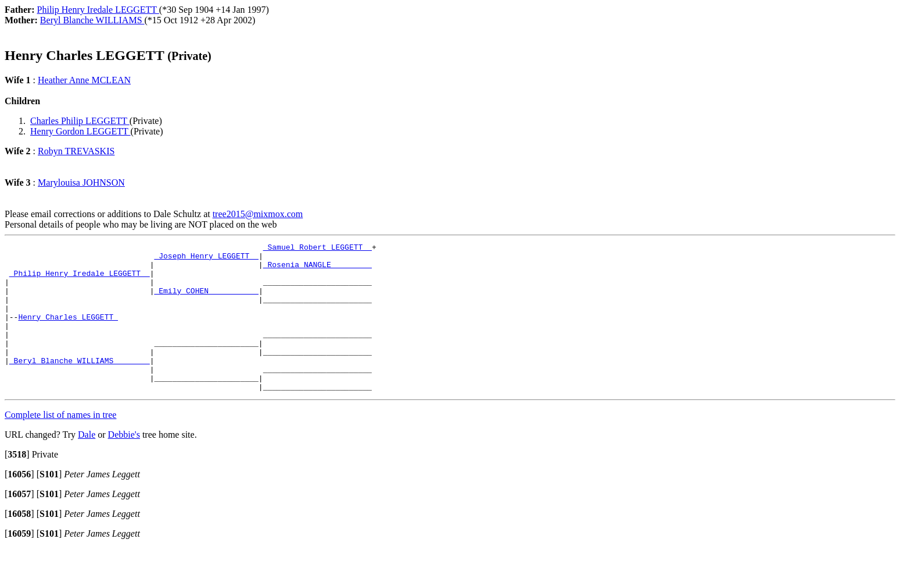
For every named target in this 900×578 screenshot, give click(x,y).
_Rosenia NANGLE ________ (317, 269)
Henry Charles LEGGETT (68, 332)
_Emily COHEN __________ (206, 301)
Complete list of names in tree (60, 444)
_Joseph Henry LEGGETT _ (206, 259)
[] (17, 484)
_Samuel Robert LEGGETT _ (317, 248)
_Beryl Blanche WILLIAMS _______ (79, 385)
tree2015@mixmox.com (258, 214)
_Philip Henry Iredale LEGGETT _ (79, 280)
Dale (86, 464)
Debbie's (124, 464)
